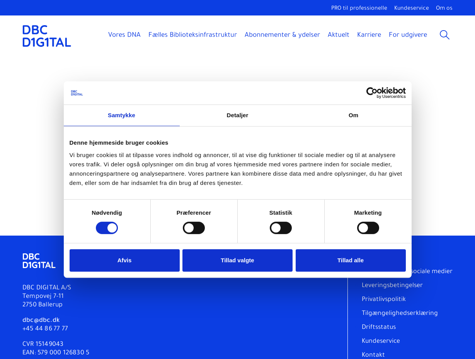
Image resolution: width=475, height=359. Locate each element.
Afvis (124, 260)
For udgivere (408, 35)
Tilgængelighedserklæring (400, 313)
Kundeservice (411, 9)
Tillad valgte (237, 260)
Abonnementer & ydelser (282, 35)
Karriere (369, 35)
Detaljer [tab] (238, 115)
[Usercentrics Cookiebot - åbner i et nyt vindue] (372, 93)
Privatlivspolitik (384, 299)
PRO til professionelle (359, 9)
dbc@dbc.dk (41, 320)
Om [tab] (353, 115)
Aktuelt (338, 35)
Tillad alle (350, 260)
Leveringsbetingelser (392, 285)
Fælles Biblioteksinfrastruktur (192, 35)
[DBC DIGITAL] (47, 35)
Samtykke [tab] (121, 115)
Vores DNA (124, 35)
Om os (444, 9)
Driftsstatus (379, 327)
